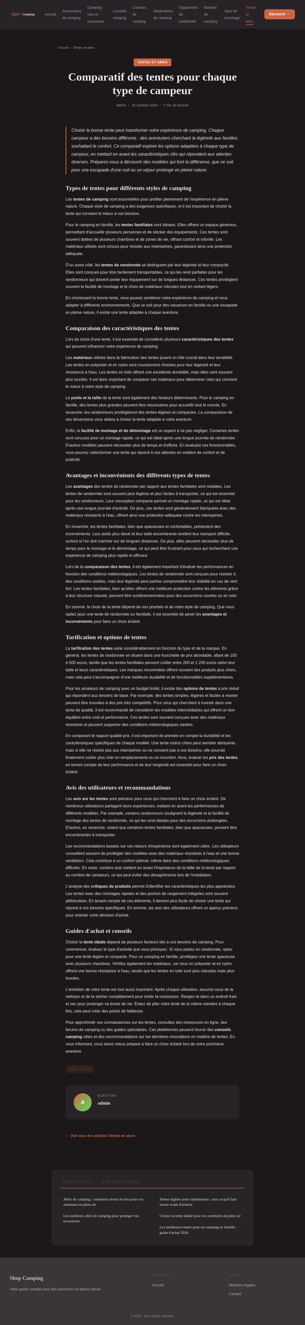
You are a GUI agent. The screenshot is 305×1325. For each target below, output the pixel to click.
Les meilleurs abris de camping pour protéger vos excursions (101, 1218)
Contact (235, 1294)
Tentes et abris (83, 47)
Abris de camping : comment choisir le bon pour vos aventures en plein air (103, 1202)
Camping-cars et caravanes (95, 14)
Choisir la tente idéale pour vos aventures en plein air (200, 1216)
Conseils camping (120, 14)
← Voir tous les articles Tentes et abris (100, 1135)
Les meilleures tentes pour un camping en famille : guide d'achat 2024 (198, 1229)
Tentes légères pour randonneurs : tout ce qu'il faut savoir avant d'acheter (198, 1202)
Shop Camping (26, 1278)
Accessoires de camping (71, 14)
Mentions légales (242, 1285)
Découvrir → (279, 14)
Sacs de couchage (232, 14)
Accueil (50, 14)
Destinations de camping (163, 14)
